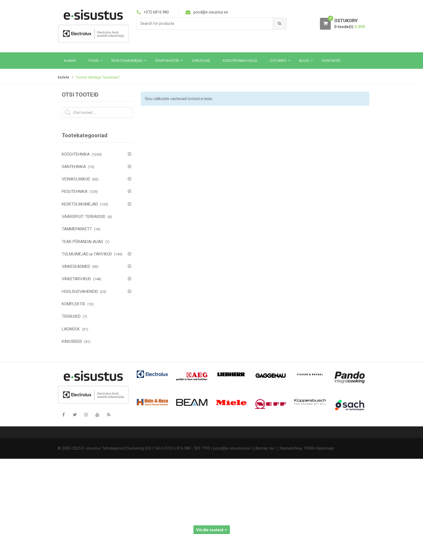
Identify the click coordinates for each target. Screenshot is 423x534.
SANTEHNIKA (74, 166)
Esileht (63, 77)
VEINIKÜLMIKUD (76, 179)
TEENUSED (71, 316)
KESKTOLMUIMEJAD (80, 204)
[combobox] (205, 23)
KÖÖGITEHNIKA (76, 154)
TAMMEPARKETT (77, 229)
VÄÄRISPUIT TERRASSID (83, 216)
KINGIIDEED (72, 341)
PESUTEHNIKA (74, 191)
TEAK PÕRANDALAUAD (82, 241)
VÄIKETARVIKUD (76, 278)
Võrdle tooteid (211, 530)
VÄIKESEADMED (76, 266)
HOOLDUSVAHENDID (80, 291)
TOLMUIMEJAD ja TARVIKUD (87, 254)
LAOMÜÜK (71, 329)
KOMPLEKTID (73, 304)
